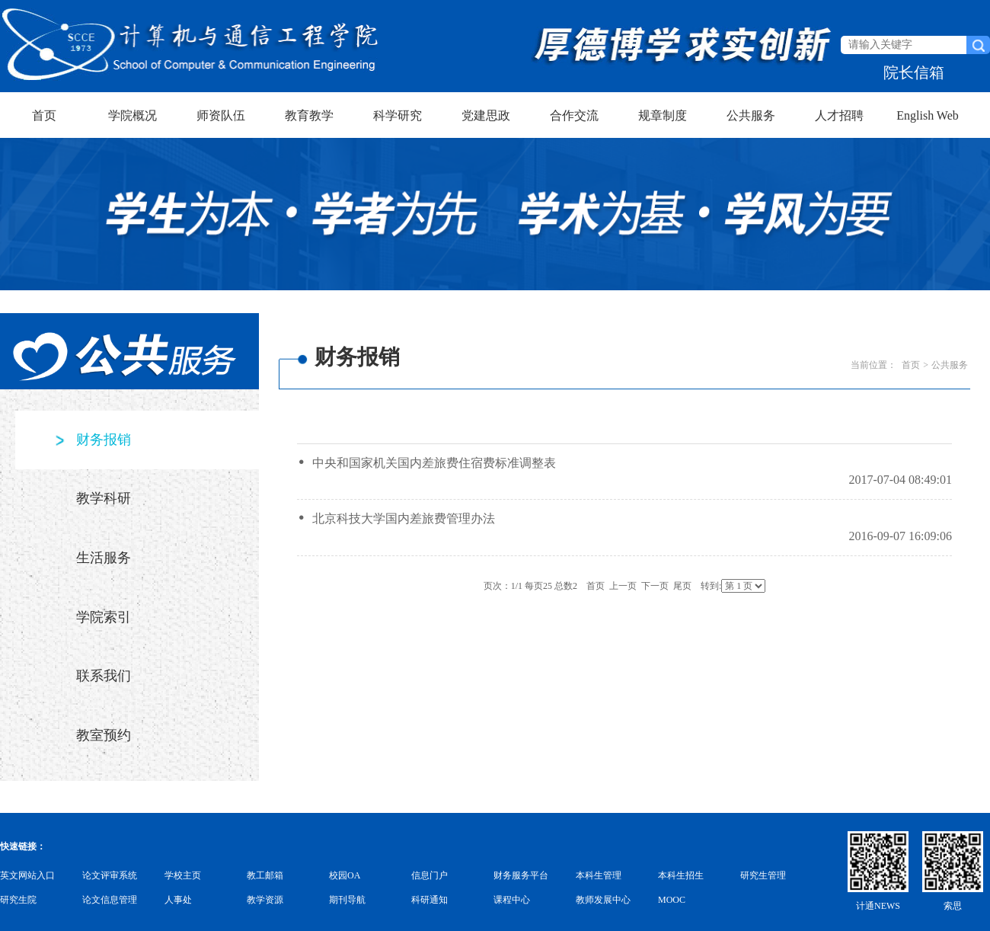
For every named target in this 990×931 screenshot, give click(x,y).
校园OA (344, 875)
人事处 (178, 899)
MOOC (671, 899)
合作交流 (574, 115)
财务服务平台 (520, 875)
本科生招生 (681, 875)
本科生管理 (598, 875)
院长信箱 (913, 72)
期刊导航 (347, 899)
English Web (927, 115)
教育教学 (309, 115)
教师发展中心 (603, 899)
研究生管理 (763, 875)
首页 (44, 115)
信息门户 (429, 875)
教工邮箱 (265, 875)
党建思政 (485, 115)
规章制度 (662, 115)
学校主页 (182, 875)
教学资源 (265, 899)
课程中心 (511, 899)
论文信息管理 (109, 899)
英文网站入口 (27, 875)
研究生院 (18, 899)
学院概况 (132, 115)
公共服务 (751, 115)
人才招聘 (839, 115)
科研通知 (429, 899)
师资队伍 (220, 115)
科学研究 (397, 115)
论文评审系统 (109, 875)
